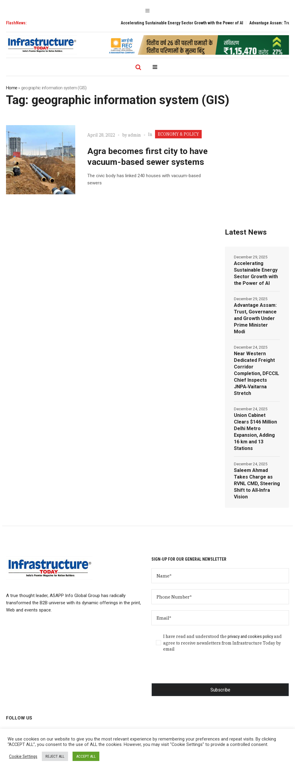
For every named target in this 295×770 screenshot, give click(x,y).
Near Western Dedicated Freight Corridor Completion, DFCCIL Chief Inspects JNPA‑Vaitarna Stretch (256, 373)
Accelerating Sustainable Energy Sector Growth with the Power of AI (186, 22)
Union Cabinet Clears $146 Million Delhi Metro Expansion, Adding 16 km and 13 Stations (255, 431)
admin (134, 135)
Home (11, 88)
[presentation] (197, 671)
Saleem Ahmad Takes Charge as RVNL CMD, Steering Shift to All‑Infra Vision (257, 483)
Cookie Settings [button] (23, 756)
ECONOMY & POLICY (178, 134)
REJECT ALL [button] (54, 756)
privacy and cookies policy (250, 636)
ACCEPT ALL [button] (86, 756)
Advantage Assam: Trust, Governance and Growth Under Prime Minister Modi (255, 318)
